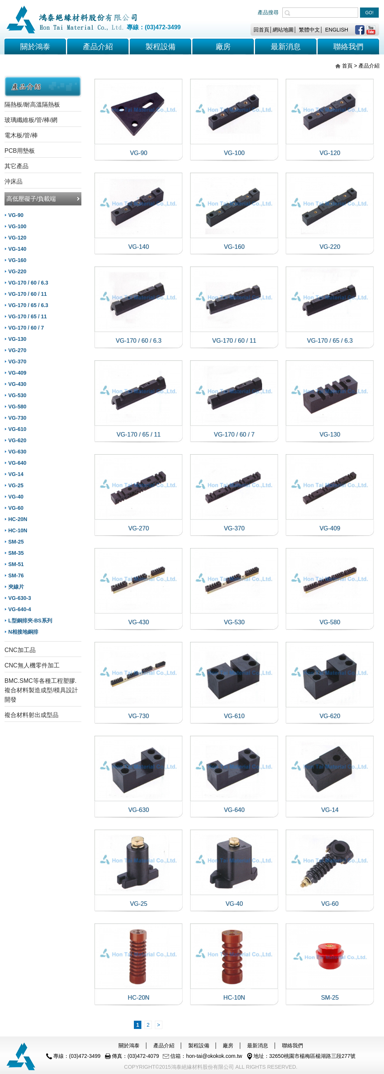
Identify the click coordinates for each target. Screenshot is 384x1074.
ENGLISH (336, 30)
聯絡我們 (292, 1045)
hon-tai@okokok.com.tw (214, 1056)
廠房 (228, 1045)
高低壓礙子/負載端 (31, 199)
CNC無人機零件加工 (32, 665)
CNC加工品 (20, 650)
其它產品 (16, 166)
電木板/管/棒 (21, 135)
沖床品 (13, 181)
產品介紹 (98, 46)
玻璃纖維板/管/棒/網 (30, 120)
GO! (369, 12)
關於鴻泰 (35, 46)
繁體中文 (309, 30)
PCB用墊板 (19, 151)
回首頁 (261, 30)
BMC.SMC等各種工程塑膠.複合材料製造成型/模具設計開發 (41, 690)
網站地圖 (283, 30)
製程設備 (198, 1045)
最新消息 (257, 1045)
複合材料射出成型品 (31, 715)
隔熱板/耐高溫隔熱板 (32, 104)
